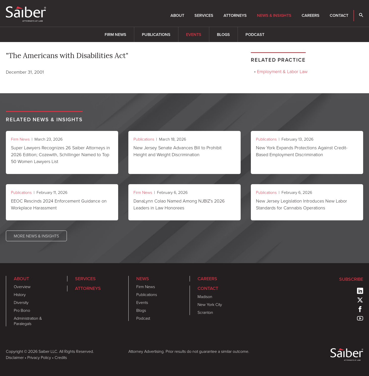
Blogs (223, 34)
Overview (22, 286)
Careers (310, 15)
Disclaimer (15, 357)
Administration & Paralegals (28, 320)
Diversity (21, 302)
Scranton (205, 312)
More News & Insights (36, 236)
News (142, 278)
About (177, 15)
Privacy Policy (39, 357)
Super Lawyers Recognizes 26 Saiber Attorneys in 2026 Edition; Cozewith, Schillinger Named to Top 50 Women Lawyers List (60, 154)
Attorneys (235, 15)
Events (193, 34)
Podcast (254, 34)
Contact (339, 15)
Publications (156, 34)
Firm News (115, 34)
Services (203, 15)
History (20, 294)
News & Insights (274, 15)
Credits (61, 357)
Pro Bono (22, 310)
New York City (210, 304)
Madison (205, 296)
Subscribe (351, 279)
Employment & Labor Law (282, 71)
